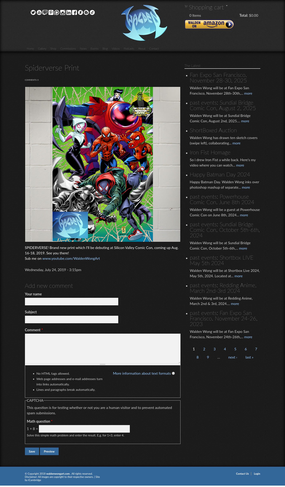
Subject (31, 312)
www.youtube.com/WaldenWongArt (71, 258)
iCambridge (34, 480)
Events (95, 48)
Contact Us (242, 473)
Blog (105, 48)
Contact (154, 48)
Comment (34, 330)
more (248, 93)
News (83, 48)
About (141, 48)
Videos (116, 48)
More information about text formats (142, 373)
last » (249, 357)
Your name (33, 294)
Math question (40, 421)
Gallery (42, 48)
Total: (243, 15)
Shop (53, 48)
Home (30, 48)
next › (232, 357)
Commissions (68, 48)
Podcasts (129, 48)
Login (257, 473)
